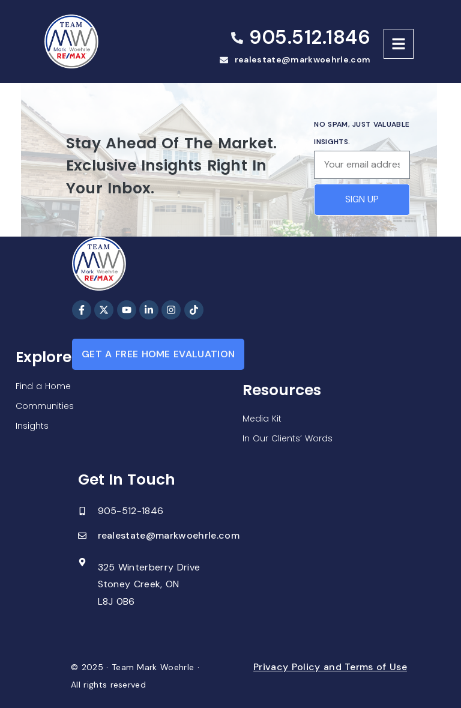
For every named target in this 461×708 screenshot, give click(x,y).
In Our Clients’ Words (288, 438)
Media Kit (262, 419)
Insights (32, 426)
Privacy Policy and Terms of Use (330, 667)
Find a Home (43, 386)
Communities (45, 406)
